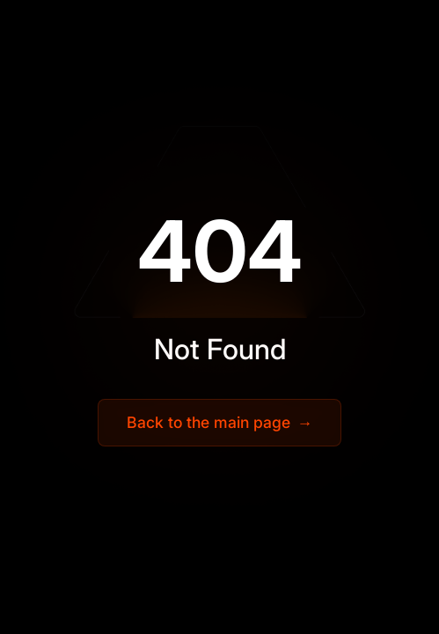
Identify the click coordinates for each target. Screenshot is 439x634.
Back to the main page (220, 422)
